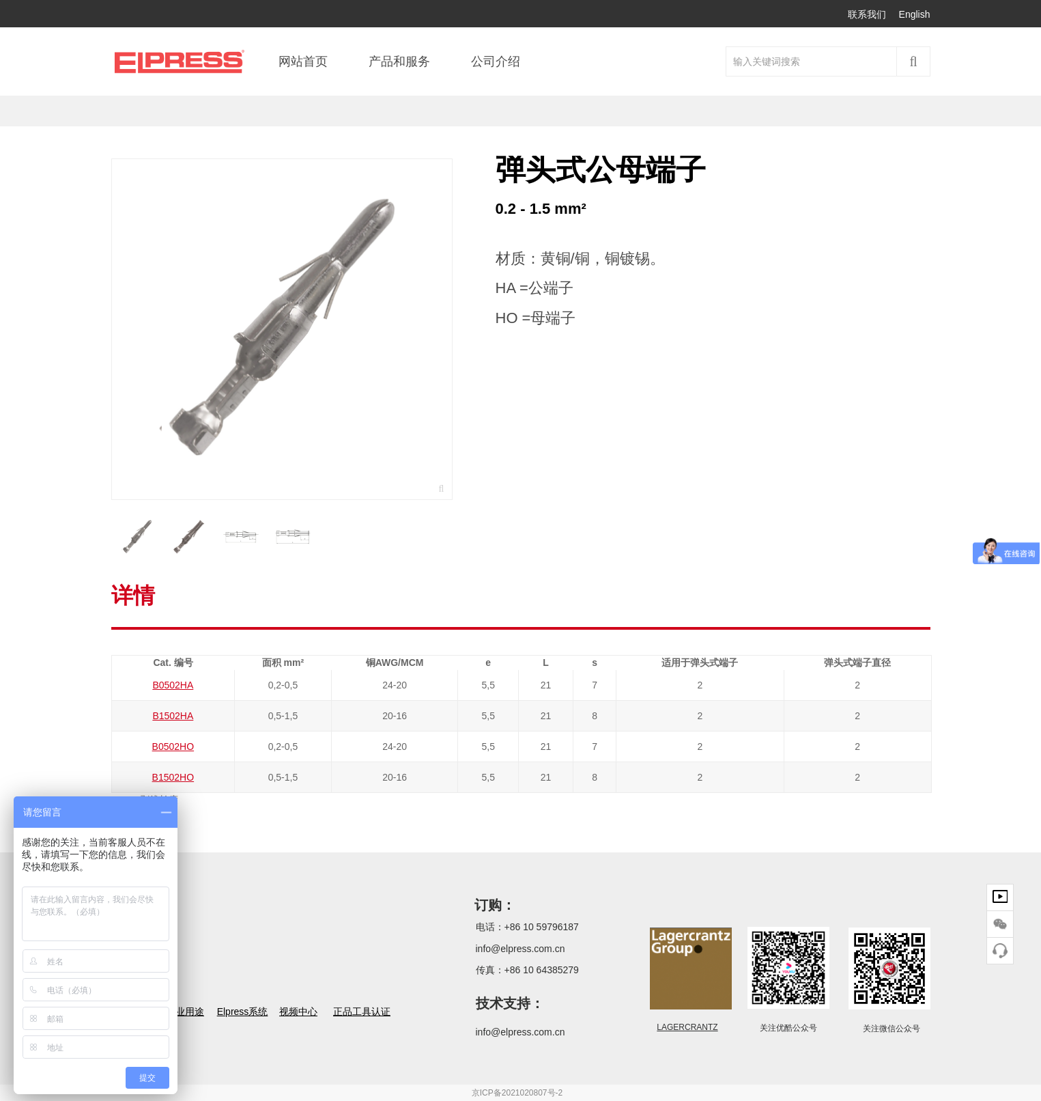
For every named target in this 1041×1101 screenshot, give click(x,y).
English (914, 14)
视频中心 (298, 1011)
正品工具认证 (361, 1011)
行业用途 (185, 1011)
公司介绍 (495, 61)
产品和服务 (399, 61)
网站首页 (303, 61)
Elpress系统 (242, 1011)
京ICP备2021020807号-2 (517, 1093)
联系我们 (867, 14)
